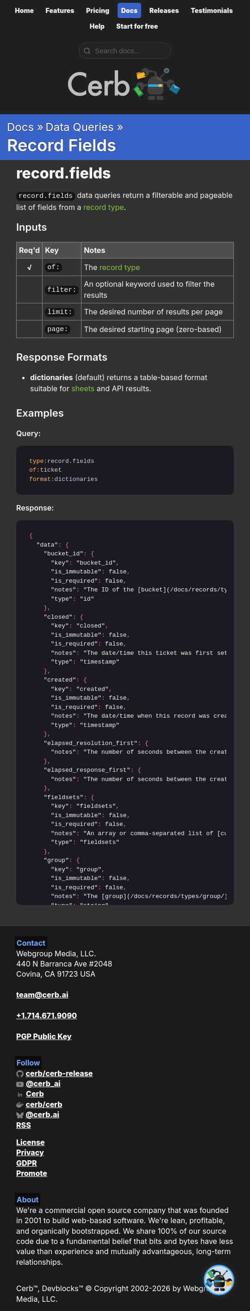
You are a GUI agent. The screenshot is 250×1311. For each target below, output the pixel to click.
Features (60, 10)
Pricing (97, 10)
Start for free (137, 26)
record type (103, 206)
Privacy (30, 1147)
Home (24, 10)
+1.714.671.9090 (46, 1011)
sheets (82, 383)
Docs (129, 10)
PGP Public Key (44, 1031)
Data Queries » (84, 127)
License (30, 1137)
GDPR (26, 1158)
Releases (164, 10)
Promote (31, 1168)
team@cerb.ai (42, 990)
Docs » (25, 127)
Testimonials (212, 10)
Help (97, 26)
